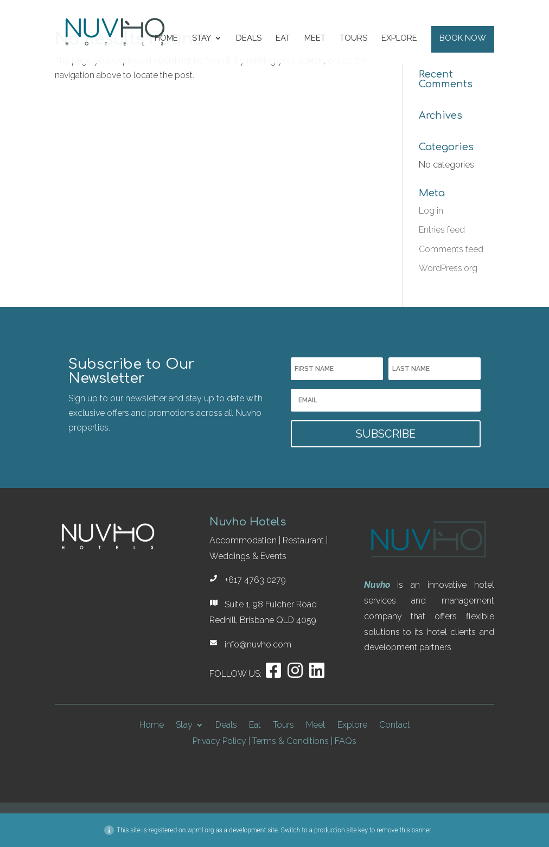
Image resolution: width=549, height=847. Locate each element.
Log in (431, 211)
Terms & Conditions (290, 741)
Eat (283, 38)
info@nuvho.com (258, 644)
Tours (353, 38)
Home (166, 38)
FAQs (345, 741)
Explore (399, 38)
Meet (314, 38)
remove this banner (403, 830)
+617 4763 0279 (255, 580)
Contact (394, 724)
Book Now (462, 38)
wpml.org (200, 830)
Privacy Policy (219, 741)
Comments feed (451, 249)
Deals (248, 38)
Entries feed (442, 229)
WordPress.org (448, 268)
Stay (201, 38)
